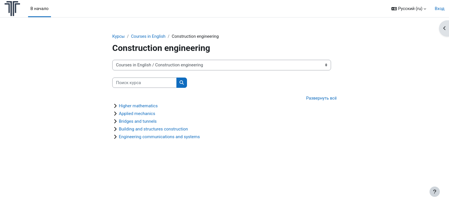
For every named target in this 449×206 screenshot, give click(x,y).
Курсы (118, 36)
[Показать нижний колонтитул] (435, 192)
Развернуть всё (321, 98)
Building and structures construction (153, 129)
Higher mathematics (138, 106)
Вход (439, 8)
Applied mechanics (137, 113)
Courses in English (149, 36)
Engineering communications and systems (159, 137)
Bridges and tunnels (138, 121)
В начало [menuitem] (39, 8)
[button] (409, 8)
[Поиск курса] (144, 83)
